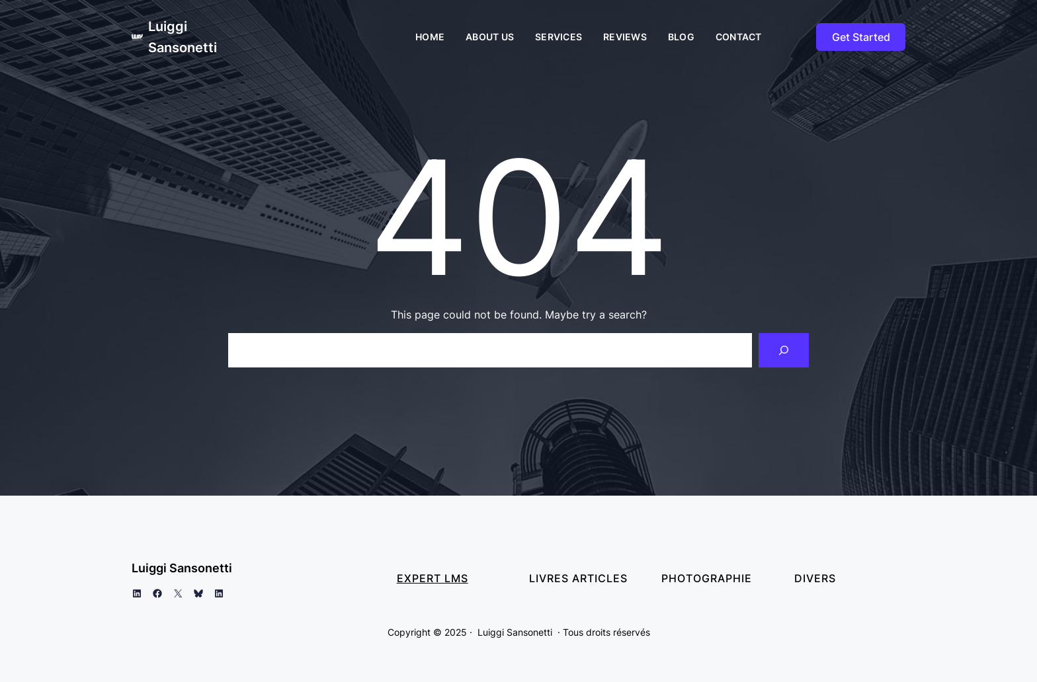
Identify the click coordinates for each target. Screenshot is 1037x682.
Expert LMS (432, 578)
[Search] (784, 350)
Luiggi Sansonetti (182, 568)
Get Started (861, 37)
